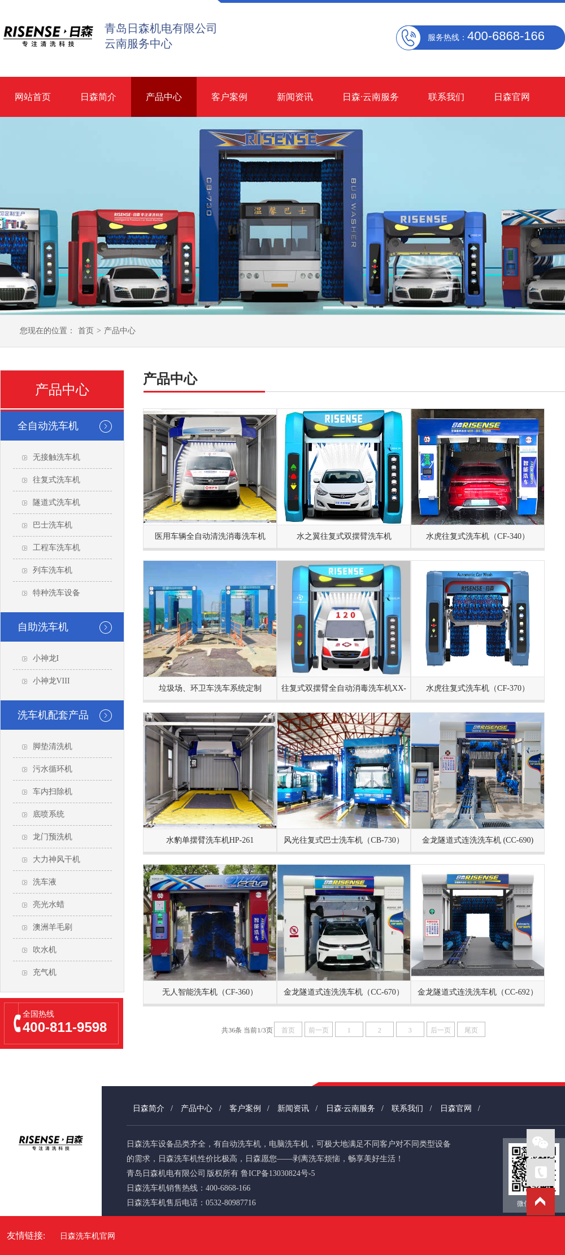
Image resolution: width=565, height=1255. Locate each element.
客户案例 (229, 97)
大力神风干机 (56, 859)
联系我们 (446, 97)
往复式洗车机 (56, 480)
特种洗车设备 (56, 593)
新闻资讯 (295, 97)
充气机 (44, 972)
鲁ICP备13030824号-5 (278, 1173)
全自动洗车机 (48, 426)
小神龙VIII (51, 681)
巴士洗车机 (52, 525)
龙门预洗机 (52, 837)
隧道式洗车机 (56, 502)
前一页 (318, 1030)
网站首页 (33, 97)
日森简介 (98, 97)
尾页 (471, 1030)
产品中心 (164, 97)
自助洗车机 (43, 627)
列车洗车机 (52, 570)
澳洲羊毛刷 (52, 927)
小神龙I (46, 658)
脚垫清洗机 (52, 746)
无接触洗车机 (56, 457)
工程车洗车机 (56, 547)
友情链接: (26, 1235)
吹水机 (44, 949)
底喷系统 (48, 814)
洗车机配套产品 (53, 715)
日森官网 (512, 97)
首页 (86, 330)
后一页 (441, 1030)
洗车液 (44, 882)
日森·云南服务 (370, 97)
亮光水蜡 (48, 904)
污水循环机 (52, 769)
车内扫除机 (52, 791)
